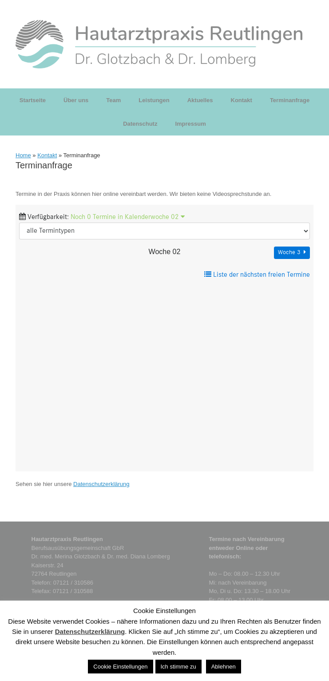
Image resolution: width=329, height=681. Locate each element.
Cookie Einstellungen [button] (120, 666)
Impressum (190, 123)
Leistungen (154, 100)
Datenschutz (140, 123)
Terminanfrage (289, 100)
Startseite (33, 100)
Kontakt (241, 100)
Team (113, 100)
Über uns (75, 100)
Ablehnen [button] (223, 666)
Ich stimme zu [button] (178, 666)
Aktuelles (200, 100)
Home (23, 155)
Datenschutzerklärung (101, 484)
